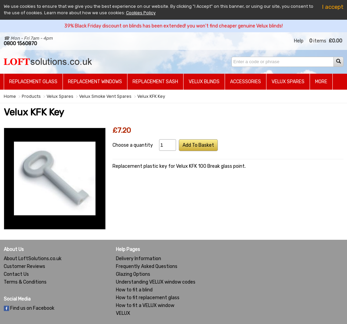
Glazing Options (133, 274)
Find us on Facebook (29, 308)
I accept (333, 6)
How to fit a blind (134, 290)
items (317, 41)
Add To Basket (198, 145)
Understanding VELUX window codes (155, 282)
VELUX (123, 313)
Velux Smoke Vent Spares (105, 96)
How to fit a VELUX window (145, 305)
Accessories (245, 82)
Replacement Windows (95, 82)
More (321, 82)
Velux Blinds (204, 82)
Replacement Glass (33, 82)
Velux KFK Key (151, 96)
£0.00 (335, 41)
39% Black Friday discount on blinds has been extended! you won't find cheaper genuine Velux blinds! (173, 26)
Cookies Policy (141, 12)
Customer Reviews (24, 266)
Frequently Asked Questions (146, 266)
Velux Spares (288, 82)
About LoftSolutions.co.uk (33, 259)
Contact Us (16, 274)
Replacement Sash (155, 82)
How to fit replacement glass (147, 298)
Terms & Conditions (25, 282)
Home (10, 96)
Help (298, 41)
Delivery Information (138, 259)
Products (31, 96)
